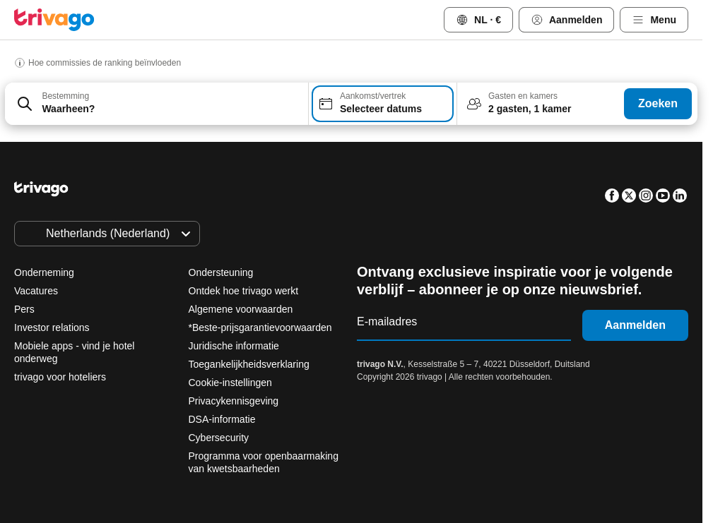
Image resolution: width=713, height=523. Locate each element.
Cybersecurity (219, 437)
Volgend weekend (524, 410)
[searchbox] (171, 109)
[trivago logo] (54, 19)
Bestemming (65, 96)
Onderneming (44, 272)
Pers (24, 309)
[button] (156, 103)
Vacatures (36, 290)
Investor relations (52, 327)
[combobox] (156, 104)
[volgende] (587, 158)
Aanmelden (635, 325)
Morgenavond (310, 410)
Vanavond (212, 410)
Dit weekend (413, 410)
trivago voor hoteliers (60, 377)
